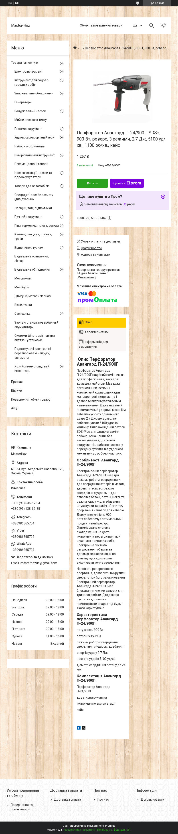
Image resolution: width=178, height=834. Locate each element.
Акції (14, 408)
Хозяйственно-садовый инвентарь (31, 369)
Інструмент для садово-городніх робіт (31, 82)
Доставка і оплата (67, 799)
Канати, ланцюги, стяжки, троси (33, 236)
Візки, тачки (23, 305)
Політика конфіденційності (114, 829)
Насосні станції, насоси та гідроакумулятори (33, 175)
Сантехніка (22, 313)
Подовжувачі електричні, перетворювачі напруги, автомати (32, 353)
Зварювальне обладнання (33, 93)
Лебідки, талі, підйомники (33, 208)
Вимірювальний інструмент (34, 155)
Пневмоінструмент (28, 129)
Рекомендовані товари (31, 164)
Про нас (16, 381)
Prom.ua (110, 825)
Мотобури (21, 287)
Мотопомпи (23, 278)
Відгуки (16, 390)
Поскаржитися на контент (79, 829)
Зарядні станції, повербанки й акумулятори (36, 325)
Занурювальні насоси (30, 111)
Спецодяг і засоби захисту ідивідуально (33, 197)
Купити (92, 183)
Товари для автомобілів (32, 186)
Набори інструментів (29, 146)
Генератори (23, 102)
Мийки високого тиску (30, 120)
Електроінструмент (28, 71)
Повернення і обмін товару (30, 399)
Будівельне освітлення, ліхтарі (31, 259)
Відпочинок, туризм (28, 247)
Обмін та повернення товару (101, 25)
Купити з (127, 183)
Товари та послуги (24, 62)
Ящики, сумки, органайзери (34, 137)
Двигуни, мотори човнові (32, 296)
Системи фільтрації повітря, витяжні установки (34, 338)
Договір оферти (152, 799)
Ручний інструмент (28, 216)
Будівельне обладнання (32, 269)
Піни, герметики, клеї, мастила (36, 225)
